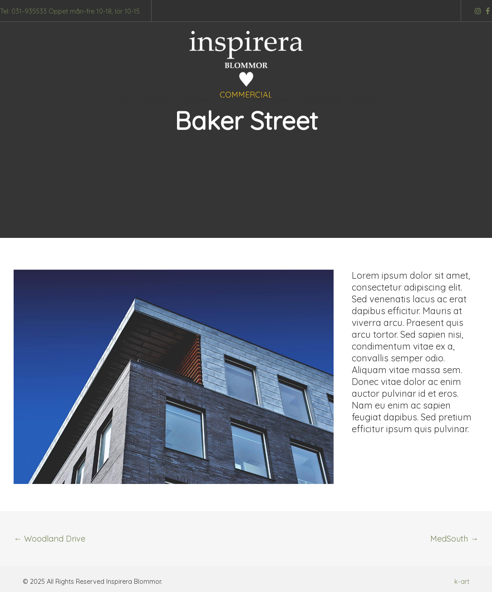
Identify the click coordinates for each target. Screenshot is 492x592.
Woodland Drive (49, 538)
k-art (461, 581)
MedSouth (454, 538)
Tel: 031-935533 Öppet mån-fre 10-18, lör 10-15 (70, 11)
